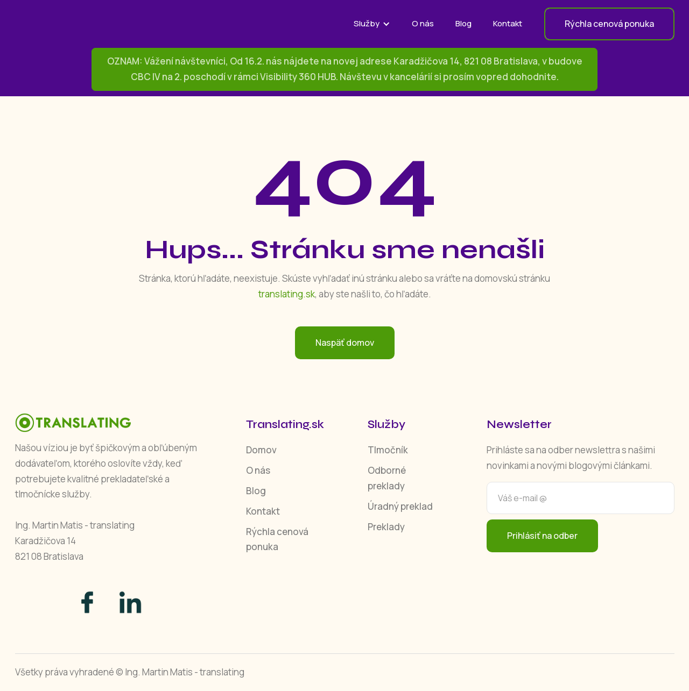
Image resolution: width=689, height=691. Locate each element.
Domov (261, 450)
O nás (423, 23)
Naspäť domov (344, 342)
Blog (463, 23)
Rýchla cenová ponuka (277, 539)
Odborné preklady (387, 478)
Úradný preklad (400, 506)
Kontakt (507, 23)
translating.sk (286, 294)
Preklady (386, 527)
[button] (372, 23)
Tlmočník (388, 450)
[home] (96, 23)
